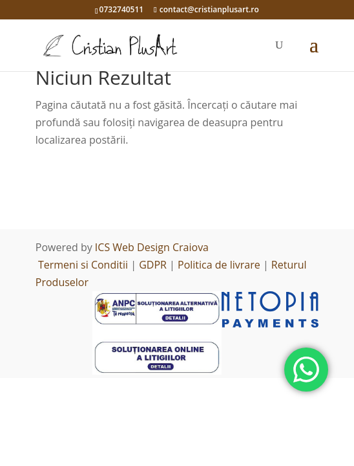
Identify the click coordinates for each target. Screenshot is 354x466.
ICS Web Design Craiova (152, 247)
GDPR (153, 265)
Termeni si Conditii (83, 265)
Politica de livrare (219, 265)
